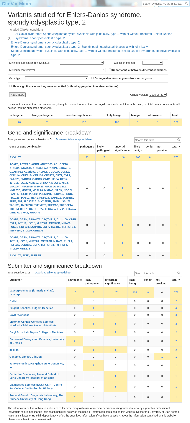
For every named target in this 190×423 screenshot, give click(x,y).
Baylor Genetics (19, 314)
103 (117, 122)
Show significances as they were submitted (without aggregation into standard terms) (63, 86)
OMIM (13, 301)
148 (122, 157)
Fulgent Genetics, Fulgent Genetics (31, 308)
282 (176, 122)
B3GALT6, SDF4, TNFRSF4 (25, 255)
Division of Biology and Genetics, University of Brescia (36, 341)
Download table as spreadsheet (74, 139)
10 (74, 292)
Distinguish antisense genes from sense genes (121, 78)
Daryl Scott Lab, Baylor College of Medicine (36, 332)
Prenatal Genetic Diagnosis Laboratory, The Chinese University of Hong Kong (36, 397)
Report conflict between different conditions (138, 70)
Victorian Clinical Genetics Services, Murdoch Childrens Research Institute (32, 323)
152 (83, 122)
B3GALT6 (15, 157)
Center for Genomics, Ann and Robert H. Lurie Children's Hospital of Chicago (34, 376)
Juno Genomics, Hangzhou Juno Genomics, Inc (36, 365)
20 (19, 122)
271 (176, 292)
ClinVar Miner (17, 3)
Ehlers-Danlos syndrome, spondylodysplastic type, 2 (45, 42)
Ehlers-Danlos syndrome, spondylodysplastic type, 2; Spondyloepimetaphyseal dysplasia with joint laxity (79, 46)
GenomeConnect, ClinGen (25, 356)
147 (115, 292)
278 (176, 157)
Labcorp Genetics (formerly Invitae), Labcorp (31, 292)
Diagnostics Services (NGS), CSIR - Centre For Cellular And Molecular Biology (35, 386)
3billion (14, 349)
